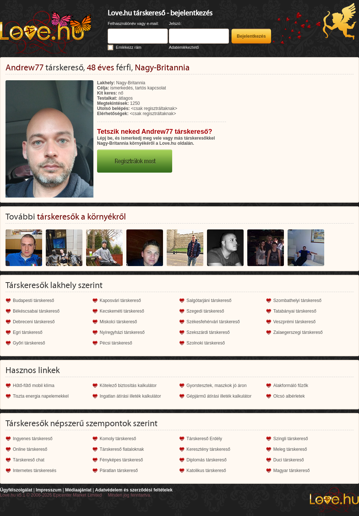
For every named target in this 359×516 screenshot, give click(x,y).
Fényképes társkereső (121, 459)
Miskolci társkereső (118, 321)
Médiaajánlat (78, 490)
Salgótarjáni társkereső (209, 300)
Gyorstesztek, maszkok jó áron (216, 385)
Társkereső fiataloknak (122, 449)
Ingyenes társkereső (32, 438)
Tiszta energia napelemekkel (41, 396)
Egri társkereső (27, 332)
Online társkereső (30, 449)
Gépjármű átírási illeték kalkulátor (218, 396)
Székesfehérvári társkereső (213, 321)
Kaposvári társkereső (120, 300)
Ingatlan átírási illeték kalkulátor (130, 396)
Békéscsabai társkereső (36, 311)
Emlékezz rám (128, 47)
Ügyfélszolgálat (16, 490)
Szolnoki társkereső (205, 343)
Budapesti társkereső (33, 300)
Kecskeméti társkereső (122, 311)
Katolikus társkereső (206, 470)
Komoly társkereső (118, 438)
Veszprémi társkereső (294, 321)
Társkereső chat (28, 459)
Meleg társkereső (290, 449)
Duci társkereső (288, 459)
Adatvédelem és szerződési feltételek (133, 490)
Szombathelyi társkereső (297, 300)
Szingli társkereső (290, 438)
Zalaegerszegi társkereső (298, 332)
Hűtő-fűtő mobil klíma (33, 385)
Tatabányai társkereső (294, 311)
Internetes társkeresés (34, 470)
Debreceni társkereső (34, 321)
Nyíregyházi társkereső (122, 332)
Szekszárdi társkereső (208, 332)
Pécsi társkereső (116, 343)
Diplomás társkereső (206, 459)
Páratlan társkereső (119, 470)
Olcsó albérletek (289, 396)
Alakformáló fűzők (290, 385)
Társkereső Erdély (204, 438)
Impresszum (49, 490)
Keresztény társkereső (208, 449)
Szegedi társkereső (205, 311)
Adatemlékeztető (184, 47)
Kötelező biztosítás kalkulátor (128, 385)
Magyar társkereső (291, 470)
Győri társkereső (29, 343)
